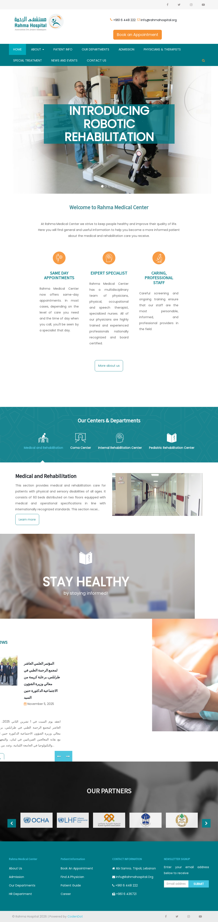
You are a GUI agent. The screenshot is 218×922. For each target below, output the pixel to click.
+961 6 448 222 (124, 20)
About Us (15, 868)
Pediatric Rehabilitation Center (171, 532)
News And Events (64, 60)
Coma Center (80, 532)
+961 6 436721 (124, 894)
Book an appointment (77, 868)
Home (17, 49)
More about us (109, 366)
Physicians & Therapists (162, 49)
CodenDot (75, 916)
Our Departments (95, 49)
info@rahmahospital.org (159, 20)
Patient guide (71, 885)
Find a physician (72, 877)
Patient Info (62, 49)
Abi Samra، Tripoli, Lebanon (134, 868)
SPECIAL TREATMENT (27, 60)
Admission (126, 49)
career (66, 894)
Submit (199, 884)
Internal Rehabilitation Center (120, 532)
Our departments (22, 885)
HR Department (20, 894)
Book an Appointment (137, 34)
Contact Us (96, 60)
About (37, 49)
